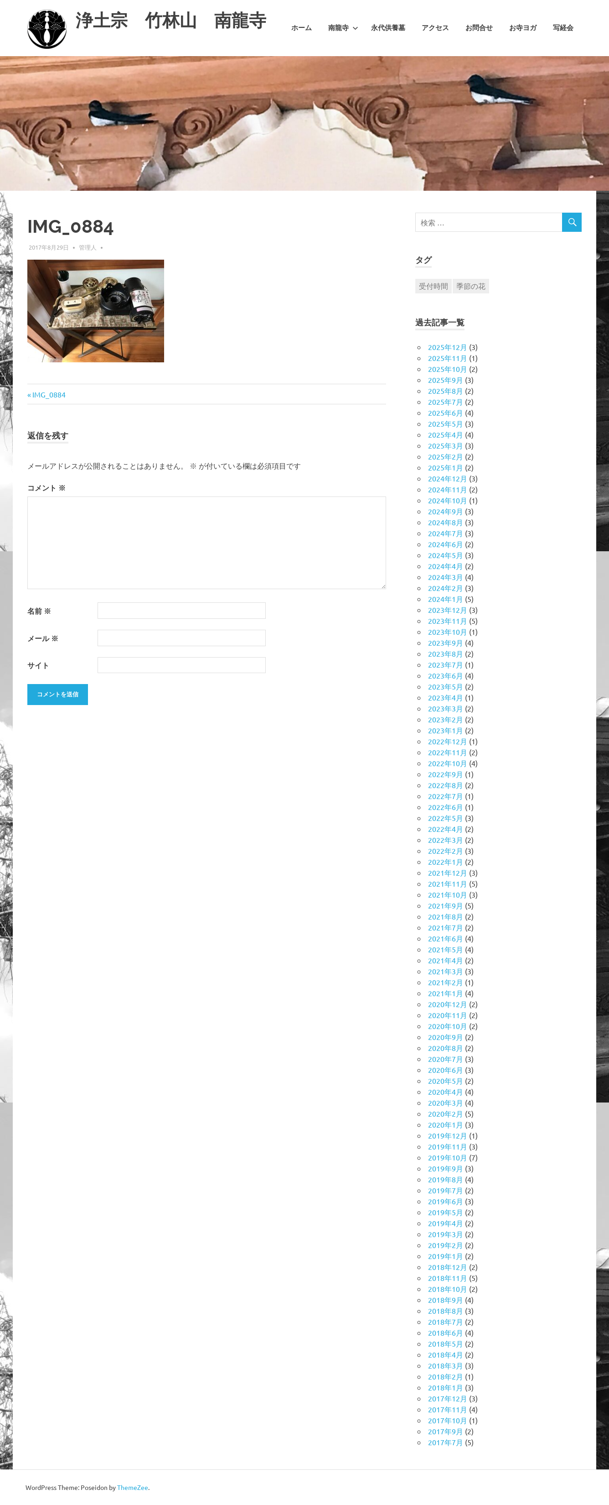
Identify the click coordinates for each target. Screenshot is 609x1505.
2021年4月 (445, 960)
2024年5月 (445, 554)
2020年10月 (447, 1025)
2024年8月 (445, 522)
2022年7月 (445, 795)
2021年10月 (447, 894)
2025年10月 (447, 368)
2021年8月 (445, 916)
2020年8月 (445, 1047)
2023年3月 (445, 708)
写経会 (563, 28)
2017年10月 (447, 1420)
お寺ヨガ (523, 28)
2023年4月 (445, 697)
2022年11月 (447, 752)
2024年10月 (447, 500)
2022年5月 (445, 817)
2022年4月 (445, 828)
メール (42, 638)
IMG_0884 (49, 394)
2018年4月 (445, 1354)
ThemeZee (132, 1487)
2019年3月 (445, 1233)
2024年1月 (445, 598)
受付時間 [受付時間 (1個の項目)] (433, 285)
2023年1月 (445, 730)
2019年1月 (445, 1255)
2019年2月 (445, 1244)
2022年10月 (447, 763)
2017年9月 (445, 1431)
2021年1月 (445, 993)
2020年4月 (445, 1091)
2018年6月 (445, 1332)
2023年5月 (445, 686)
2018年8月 (445, 1310)
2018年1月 (445, 1387)
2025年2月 (445, 456)
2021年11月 (447, 883)
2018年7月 (445, 1321)
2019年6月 (445, 1201)
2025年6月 (445, 412)
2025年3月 (445, 445)
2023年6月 (445, 675)
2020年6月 (445, 1069)
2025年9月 (445, 379)
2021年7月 (445, 927)
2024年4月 (445, 565)
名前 (39, 611)
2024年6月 (445, 544)
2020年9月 (445, 1036)
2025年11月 (447, 357)
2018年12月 (447, 1266)
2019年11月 (447, 1146)
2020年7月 (445, 1058)
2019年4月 (445, 1223)
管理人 (88, 247)
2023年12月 (447, 609)
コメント (46, 487)
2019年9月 (445, 1168)
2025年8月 (445, 390)
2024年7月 (445, 533)
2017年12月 (447, 1398)
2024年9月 (445, 511)
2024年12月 (447, 478)
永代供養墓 (388, 28)
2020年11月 (447, 1014)
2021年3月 (445, 971)
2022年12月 (447, 741)
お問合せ (479, 28)
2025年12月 (447, 346)
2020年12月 (447, 1004)
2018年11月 (447, 1277)
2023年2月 (445, 719)
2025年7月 (445, 401)
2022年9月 (445, 774)
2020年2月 (445, 1113)
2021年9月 (445, 905)
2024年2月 (445, 587)
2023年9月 (445, 642)
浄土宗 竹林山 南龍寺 (171, 20)
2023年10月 (447, 631)
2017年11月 (447, 1409)
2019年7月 (445, 1190)
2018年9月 (445, 1299)
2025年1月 (445, 467)
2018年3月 (445, 1365)
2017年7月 (445, 1442)
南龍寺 (343, 28)
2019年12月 (447, 1135)
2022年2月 (445, 850)
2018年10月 (447, 1288)
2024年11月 (447, 489)
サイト (38, 665)
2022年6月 (445, 806)
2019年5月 (445, 1212)
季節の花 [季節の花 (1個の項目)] (470, 285)
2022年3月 (445, 839)
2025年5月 (445, 423)
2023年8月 (445, 653)
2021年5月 (445, 949)
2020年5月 (445, 1080)
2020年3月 (445, 1102)
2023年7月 (445, 664)
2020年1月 (445, 1124)
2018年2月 (445, 1376)
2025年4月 (445, 434)
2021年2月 (445, 982)
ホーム (301, 28)
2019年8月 (445, 1179)
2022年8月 (445, 784)
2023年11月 (447, 620)
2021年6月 (445, 938)
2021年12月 (447, 872)
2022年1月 (445, 861)
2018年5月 (445, 1343)
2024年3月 (445, 576)
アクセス (435, 28)
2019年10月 (447, 1157)
